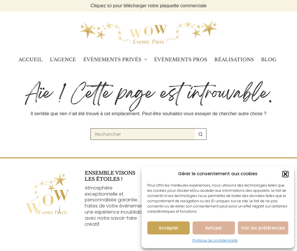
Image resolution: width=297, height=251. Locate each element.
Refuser (213, 228)
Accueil (31, 59)
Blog (268, 59)
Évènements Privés (116, 59)
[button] (285, 174)
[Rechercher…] (142, 134)
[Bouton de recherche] (201, 134)
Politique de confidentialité (215, 240)
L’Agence (63, 59)
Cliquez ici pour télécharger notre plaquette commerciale (148, 5)
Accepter (169, 228)
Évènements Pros (180, 59)
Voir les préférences (263, 228)
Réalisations (234, 59)
